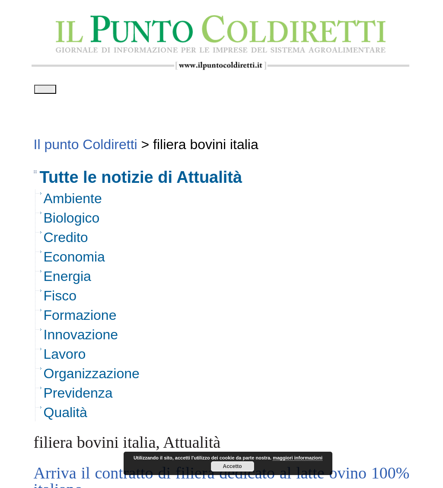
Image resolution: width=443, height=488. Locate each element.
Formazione (80, 318)
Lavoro (65, 357)
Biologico (72, 221)
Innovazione (81, 337)
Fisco (60, 298)
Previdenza (78, 396)
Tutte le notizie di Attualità (141, 180)
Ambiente (73, 201)
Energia (67, 279)
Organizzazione (92, 376)
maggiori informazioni (297, 457)
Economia (74, 260)
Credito (66, 240)
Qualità (65, 415)
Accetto (232, 466)
